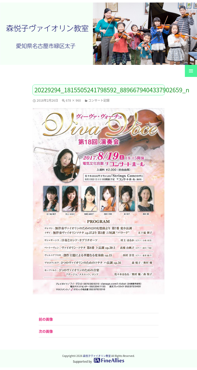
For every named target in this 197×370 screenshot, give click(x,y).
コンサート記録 (99, 100)
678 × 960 (73, 100)
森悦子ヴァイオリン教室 (97, 356)
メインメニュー (191, 71)
